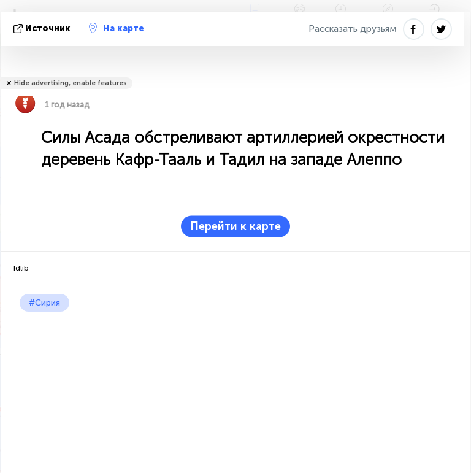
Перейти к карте (235, 226)
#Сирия (44, 303)
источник (43, 28)
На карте (116, 28)
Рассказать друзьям (352, 28)
